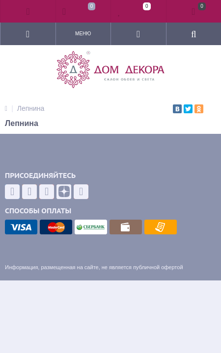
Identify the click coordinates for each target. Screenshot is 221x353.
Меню (83, 33)
